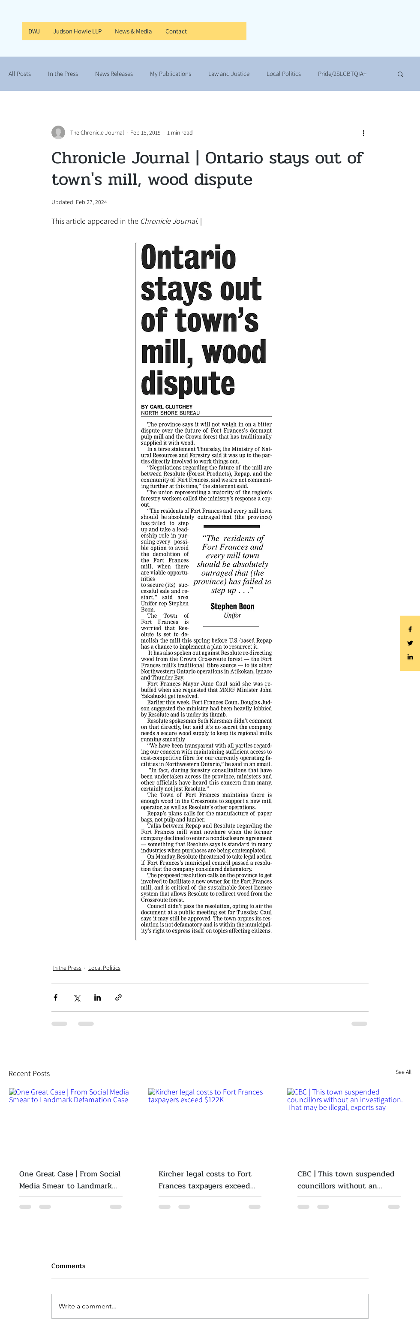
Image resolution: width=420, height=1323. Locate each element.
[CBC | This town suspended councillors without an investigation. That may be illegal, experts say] (349, 1123)
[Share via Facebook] (55, 997)
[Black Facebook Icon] (410, 629)
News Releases (114, 74)
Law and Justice (228, 74)
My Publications (170, 74)
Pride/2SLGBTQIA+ (342, 74)
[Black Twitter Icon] (410, 643)
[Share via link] (118, 997)
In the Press (63, 74)
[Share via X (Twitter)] (76, 997)
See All (403, 1072)
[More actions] (363, 132)
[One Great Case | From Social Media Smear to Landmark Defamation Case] (71, 1123)
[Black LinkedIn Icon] (410, 657)
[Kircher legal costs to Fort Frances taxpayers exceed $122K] (210, 1123)
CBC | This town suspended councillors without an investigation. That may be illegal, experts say (346, 1180)
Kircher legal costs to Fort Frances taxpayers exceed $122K (205, 1180)
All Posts (20, 74)
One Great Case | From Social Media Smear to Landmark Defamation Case (69, 1180)
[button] (400, 73)
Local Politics (284, 74)
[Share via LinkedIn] (97, 997)
